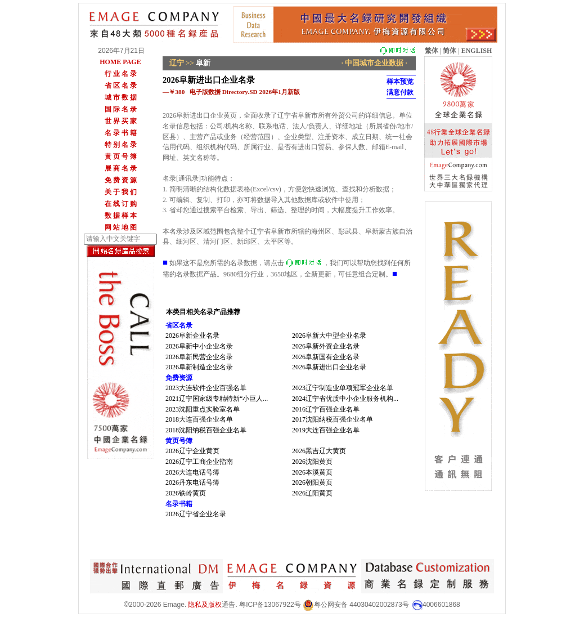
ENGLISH (476, 51)
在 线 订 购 (121, 204)
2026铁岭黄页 (185, 493)
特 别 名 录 (121, 145)
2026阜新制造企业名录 (199, 367)
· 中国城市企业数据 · (375, 63)
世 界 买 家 (121, 121)
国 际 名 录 (121, 109)
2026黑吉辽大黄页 (319, 451)
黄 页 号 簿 (121, 156)
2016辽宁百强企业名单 (326, 409)
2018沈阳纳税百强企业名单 (205, 430)
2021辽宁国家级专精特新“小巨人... (216, 399)
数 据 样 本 (121, 216)
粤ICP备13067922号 (269, 605)
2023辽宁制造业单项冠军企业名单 (342, 388)
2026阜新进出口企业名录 (329, 367)
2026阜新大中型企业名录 (329, 335)
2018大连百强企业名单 (199, 419)
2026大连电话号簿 (192, 472)
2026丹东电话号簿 (192, 482)
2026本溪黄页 (312, 472)
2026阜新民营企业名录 (199, 357)
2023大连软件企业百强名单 (205, 388)
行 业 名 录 (121, 74)
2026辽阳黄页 (312, 493)
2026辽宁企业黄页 (192, 451)
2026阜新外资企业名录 (326, 346)
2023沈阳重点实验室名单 (202, 409)
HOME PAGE (120, 62)
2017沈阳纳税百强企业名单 (332, 419)
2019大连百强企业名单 (326, 430)
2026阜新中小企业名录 (199, 346)
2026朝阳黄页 (312, 482)
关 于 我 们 (121, 192)
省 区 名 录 (121, 86)
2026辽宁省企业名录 (195, 514)
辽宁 (176, 63)
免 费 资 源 (121, 180)
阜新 (203, 63)
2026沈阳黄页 (312, 462)
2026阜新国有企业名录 (326, 357)
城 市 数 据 (121, 97)
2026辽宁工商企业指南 (199, 462)
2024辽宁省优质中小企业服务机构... (345, 399)
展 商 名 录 (121, 168)
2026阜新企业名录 (192, 335)
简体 (449, 51)
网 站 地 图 (121, 227)
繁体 (431, 51)
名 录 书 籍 (121, 133)
